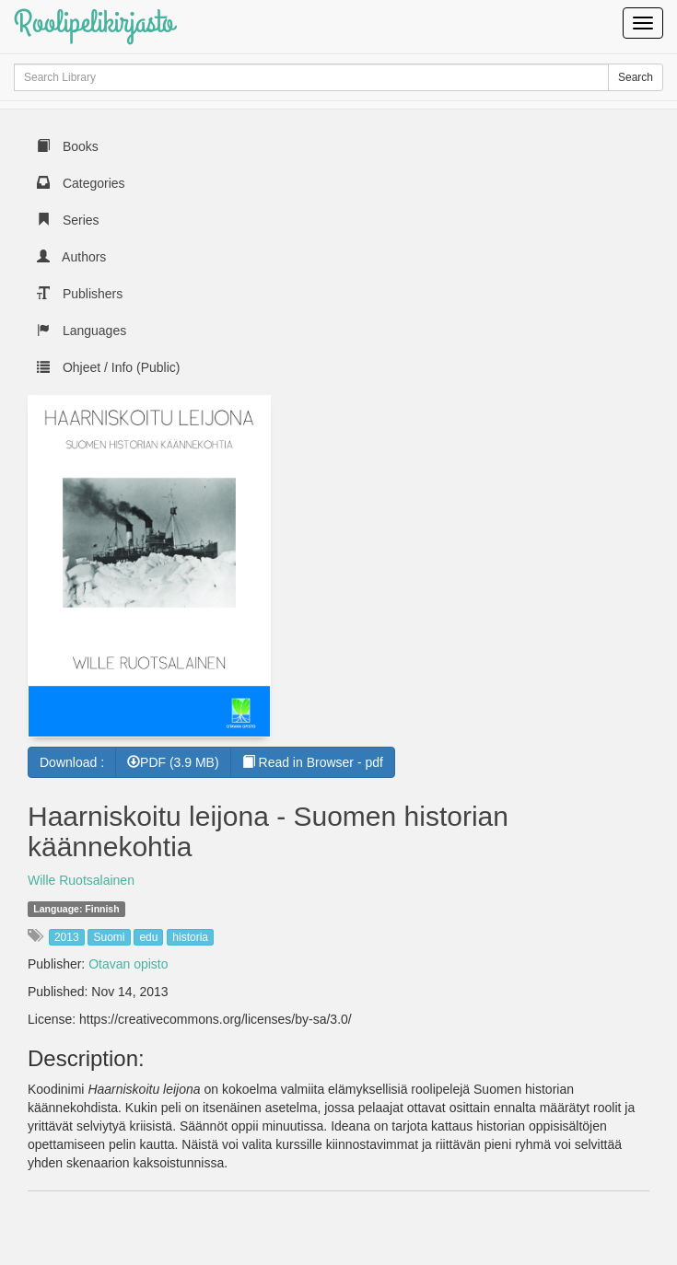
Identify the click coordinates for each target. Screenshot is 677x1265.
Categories (81, 183)
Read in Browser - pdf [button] (312, 762)
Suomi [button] (108, 937)
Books (68, 146)
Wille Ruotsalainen (81, 880)
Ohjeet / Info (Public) (109, 367)
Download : (72, 762)
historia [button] (190, 937)
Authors (71, 257)
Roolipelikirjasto (94, 22)
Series (68, 220)
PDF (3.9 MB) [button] (173, 762)
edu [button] (148, 937)
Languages (81, 330)
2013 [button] (66, 937)
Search (635, 77)
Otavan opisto (128, 964)
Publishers (80, 293)
